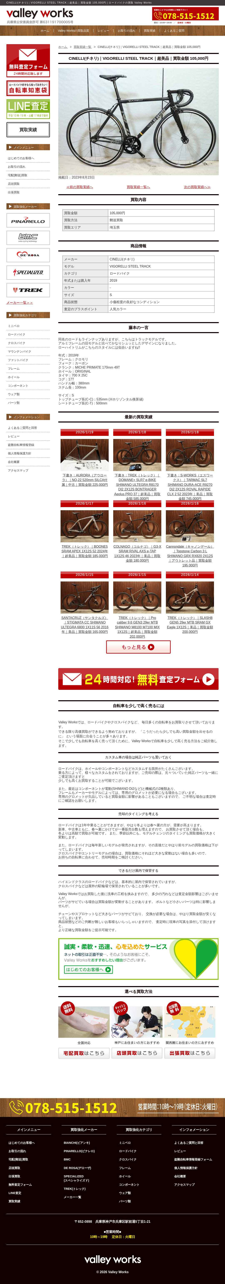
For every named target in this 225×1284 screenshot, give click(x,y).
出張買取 (14, 192)
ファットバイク (18, 360)
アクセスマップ (18, 470)
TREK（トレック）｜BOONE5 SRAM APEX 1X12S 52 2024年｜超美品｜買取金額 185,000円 (84, 551)
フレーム (14, 368)
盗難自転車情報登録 (21, 444)
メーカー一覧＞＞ (19, 302)
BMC (67, 1159)
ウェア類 (14, 394)
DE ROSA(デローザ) (77, 1168)
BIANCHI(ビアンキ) (77, 1142)
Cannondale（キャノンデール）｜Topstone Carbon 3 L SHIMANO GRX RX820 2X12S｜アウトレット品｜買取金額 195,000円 (190, 556)
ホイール (14, 377)
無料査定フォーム (20, 1184)
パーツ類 (14, 402)
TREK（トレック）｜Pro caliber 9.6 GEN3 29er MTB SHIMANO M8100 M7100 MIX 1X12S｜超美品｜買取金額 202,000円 (137, 627)
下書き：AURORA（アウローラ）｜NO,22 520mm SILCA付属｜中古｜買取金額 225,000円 (85, 480)
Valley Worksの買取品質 (73, 30)
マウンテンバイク (19, 351)
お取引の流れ (126, 30)
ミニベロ (14, 326)
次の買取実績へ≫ (197, 187)
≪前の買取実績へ (79, 187)
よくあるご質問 (174, 30)
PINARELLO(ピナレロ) (79, 1151)
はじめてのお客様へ (21, 158)
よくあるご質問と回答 (22, 427)
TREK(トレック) (75, 1188)
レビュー (103, 30)
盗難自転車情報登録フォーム (193, 1159)
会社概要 (14, 462)
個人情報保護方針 (19, 453)
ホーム (45, 30)
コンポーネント (18, 385)
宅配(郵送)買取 (17, 175)
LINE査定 (15, 1193)
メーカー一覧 (72, 1197)
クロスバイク (16, 343)
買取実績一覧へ (138, 187)
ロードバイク (16, 334)
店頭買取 (14, 183)
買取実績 (149, 30)
